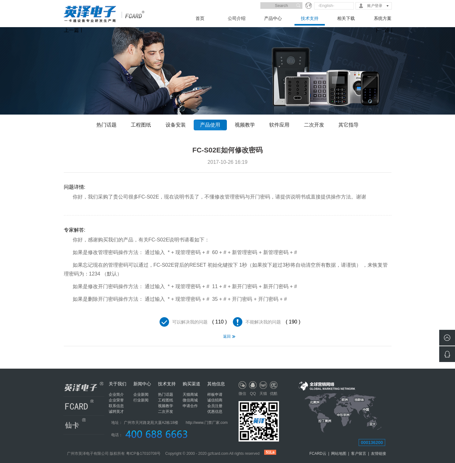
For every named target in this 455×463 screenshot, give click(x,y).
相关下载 (346, 18)
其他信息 (216, 383)
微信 (242, 393)
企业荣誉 (116, 400)
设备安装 (176, 125)
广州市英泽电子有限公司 (88, 453)
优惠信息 (214, 411)
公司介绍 (237, 18)
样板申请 (214, 394)
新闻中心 (142, 383)
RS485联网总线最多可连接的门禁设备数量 (382, 354)
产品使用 (210, 125)
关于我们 (117, 383)
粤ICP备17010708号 (143, 453)
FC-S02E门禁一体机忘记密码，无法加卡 (72, 354)
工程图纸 (141, 125)
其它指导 (348, 125)
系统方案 (382, 18)
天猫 (263, 393)
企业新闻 (141, 394)
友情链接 (378, 453)
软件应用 (279, 125)
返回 (227, 336)
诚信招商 (214, 400)
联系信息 (116, 406)
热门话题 (106, 125)
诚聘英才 (116, 411)
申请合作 (190, 406)
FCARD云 (317, 453)
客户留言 (358, 453)
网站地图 (338, 453)
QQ (253, 393)
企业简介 (116, 394)
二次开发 (314, 125)
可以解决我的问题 (190, 321)
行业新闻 (141, 400)
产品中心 (273, 18)
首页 (200, 18)
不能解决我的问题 (263, 321)
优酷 (273, 393)
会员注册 (214, 406)
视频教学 (245, 125)
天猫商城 (190, 394)
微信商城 (190, 400)
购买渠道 (191, 383)
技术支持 (309, 18)
